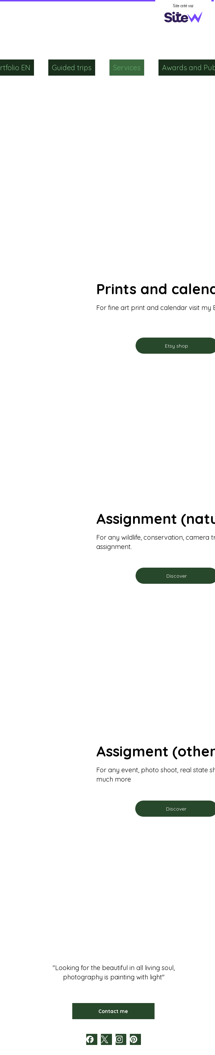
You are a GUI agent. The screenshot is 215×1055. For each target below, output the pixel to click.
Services (127, 67)
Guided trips (72, 67)
